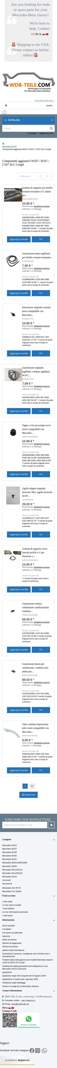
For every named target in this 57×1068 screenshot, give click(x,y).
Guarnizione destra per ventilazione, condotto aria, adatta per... (35, 668)
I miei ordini (7, 901)
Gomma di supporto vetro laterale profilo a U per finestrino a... (34, 552)
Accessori (6, 880)
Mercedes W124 (9, 859)
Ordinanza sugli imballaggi (13, 983)
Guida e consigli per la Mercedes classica (20, 986)
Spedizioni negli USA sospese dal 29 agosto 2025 (24, 976)
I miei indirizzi (8, 908)
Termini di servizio (10, 946)
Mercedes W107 (9, 849)
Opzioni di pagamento (11, 943)
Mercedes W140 (9, 856)
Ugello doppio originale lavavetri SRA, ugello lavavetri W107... (37, 492)
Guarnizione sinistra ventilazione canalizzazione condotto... (35, 607)
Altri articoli (7, 884)
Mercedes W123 (9, 845)
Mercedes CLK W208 (11, 891)
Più (40, 239)
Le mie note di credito (11, 905)
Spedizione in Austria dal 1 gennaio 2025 (20, 979)
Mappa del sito (46, 133)
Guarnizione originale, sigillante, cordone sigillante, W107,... (36, 371)
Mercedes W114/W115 (12, 873)
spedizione (7, 972)
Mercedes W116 (9, 876)
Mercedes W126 (9, 852)
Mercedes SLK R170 (11, 888)
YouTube (14, 1050)
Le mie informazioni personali (15, 912)
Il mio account (8, 896)
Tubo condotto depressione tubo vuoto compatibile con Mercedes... (35, 728)
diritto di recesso (9, 940)
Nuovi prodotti (8, 926)
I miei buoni (7, 915)
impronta (6, 936)
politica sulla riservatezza (13, 950)
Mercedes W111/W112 (12, 870)
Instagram (24, 1050)
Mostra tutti (29, 795)
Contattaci (32, 133)
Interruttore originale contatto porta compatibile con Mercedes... (36, 311)
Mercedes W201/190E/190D (14, 862)
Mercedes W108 (9, 866)
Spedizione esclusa (42, 206)
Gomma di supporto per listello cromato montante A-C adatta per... (37, 191)
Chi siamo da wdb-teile (12, 933)
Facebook (4, 1050)
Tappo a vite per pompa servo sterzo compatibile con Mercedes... (36, 429)
